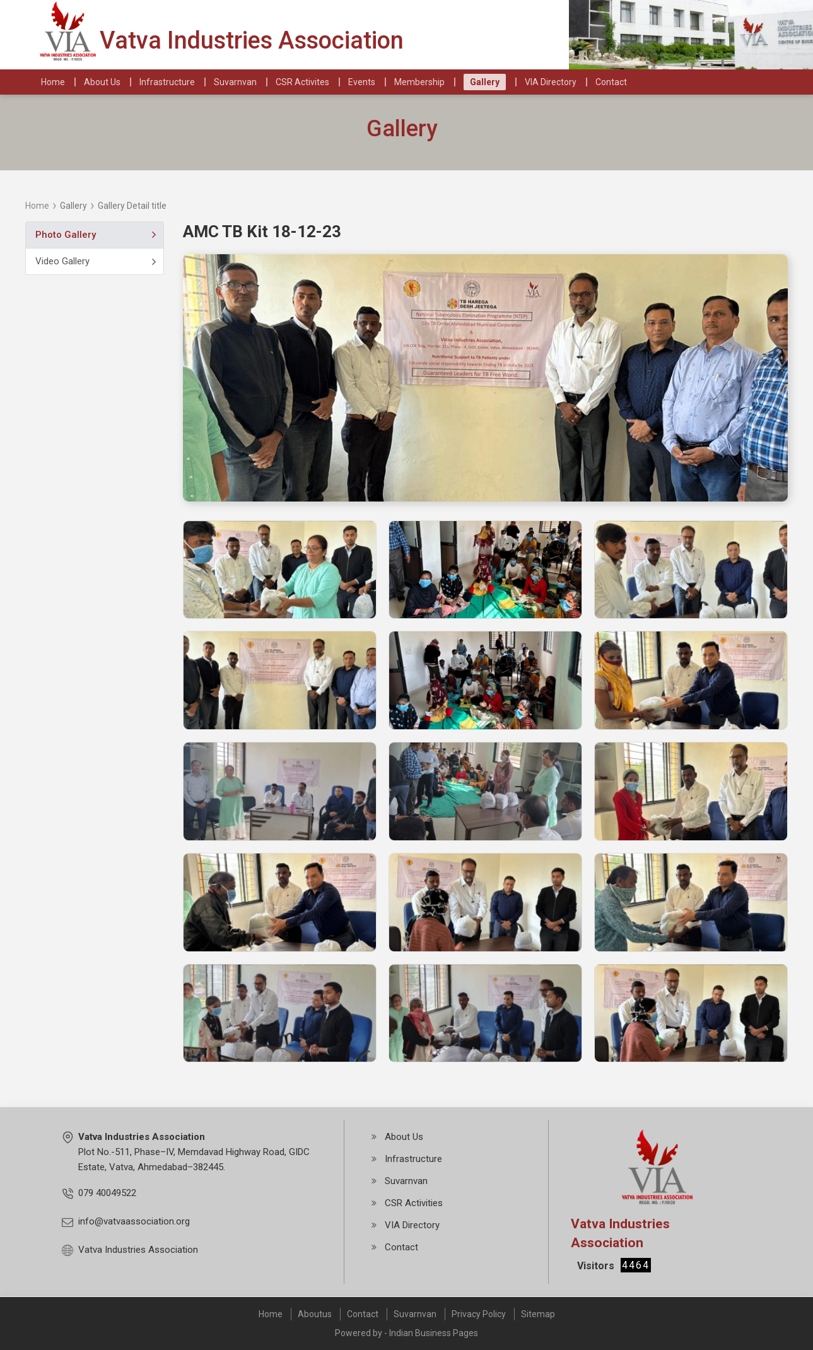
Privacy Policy (479, 1314)
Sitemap (538, 1314)
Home (37, 206)
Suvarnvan (415, 1314)
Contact (362, 1314)
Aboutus (315, 1314)
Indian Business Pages (433, 1333)
